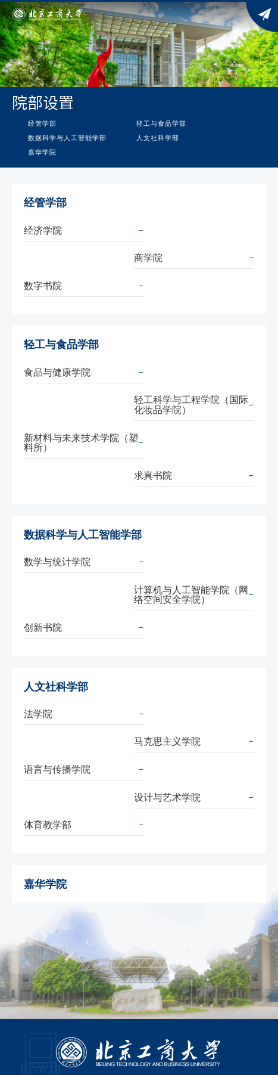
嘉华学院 (42, 152)
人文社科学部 (157, 137)
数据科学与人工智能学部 (67, 137)
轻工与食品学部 (161, 123)
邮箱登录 (88, 937)
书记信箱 (47, 907)
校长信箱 (244, 907)
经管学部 (42, 123)
